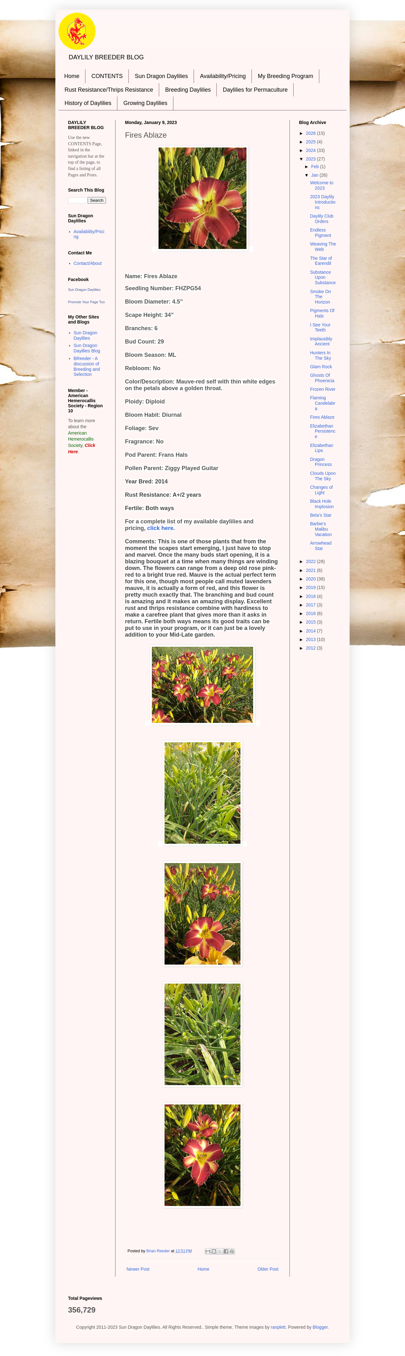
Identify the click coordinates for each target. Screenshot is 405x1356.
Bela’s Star (320, 515)
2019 (311, 587)
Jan (315, 175)
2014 (311, 630)
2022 (311, 561)
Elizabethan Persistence (322, 431)
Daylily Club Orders (321, 218)
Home (71, 76)
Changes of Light (321, 490)
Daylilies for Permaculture (255, 90)
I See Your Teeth (320, 327)
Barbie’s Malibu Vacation (321, 529)
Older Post (268, 1269)
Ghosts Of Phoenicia (322, 378)
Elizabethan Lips (321, 448)
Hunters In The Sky (320, 355)
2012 (311, 648)
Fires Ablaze (322, 417)
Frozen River (322, 389)
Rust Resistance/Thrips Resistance (109, 90)
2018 (311, 596)
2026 (311, 133)
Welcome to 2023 (321, 185)
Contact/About (88, 263)
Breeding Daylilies (188, 90)
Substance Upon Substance (323, 277)
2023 (311, 158)
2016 (311, 613)
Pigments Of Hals (322, 313)
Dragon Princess (321, 462)
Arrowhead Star (321, 545)
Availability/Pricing (223, 76)
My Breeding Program (285, 76)
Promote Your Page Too (86, 302)
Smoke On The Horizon (320, 297)
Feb (315, 166)
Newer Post (138, 1269)
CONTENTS (107, 76)
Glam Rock (321, 366)
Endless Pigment (320, 232)
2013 (311, 639)
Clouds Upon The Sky (323, 476)
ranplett (278, 1327)
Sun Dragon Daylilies (161, 76)
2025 (311, 141)
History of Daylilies (88, 103)
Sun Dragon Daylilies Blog (87, 348)
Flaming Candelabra (322, 403)
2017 (311, 604)
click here (160, 528)
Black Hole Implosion (322, 504)
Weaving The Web (323, 246)
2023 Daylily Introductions (322, 202)
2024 (311, 150)
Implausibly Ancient (321, 341)
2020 (311, 578)
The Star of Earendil (321, 261)
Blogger (320, 1327)
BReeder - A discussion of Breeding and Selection (87, 366)
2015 (311, 622)
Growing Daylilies (145, 103)
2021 (311, 570)
